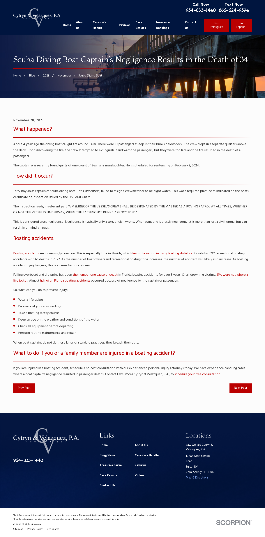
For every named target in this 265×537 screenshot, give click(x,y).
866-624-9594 (234, 10)
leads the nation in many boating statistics (162, 253)
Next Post (240, 388)
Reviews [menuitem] (124, 25)
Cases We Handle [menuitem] (99, 25)
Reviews (140, 465)
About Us (141, 445)
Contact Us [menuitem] (190, 25)
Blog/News (107, 455)
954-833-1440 (201, 10)
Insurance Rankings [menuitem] (163, 25)
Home (104, 445)
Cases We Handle (147, 455)
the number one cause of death (95, 275)
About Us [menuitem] (80, 25)
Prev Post (24, 388)
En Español (241, 25)
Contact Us (107, 485)
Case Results (108, 475)
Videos (139, 475)
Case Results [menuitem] (140, 25)
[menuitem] (18, 529)
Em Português (216, 25)
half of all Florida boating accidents (65, 280)
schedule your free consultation (197, 374)
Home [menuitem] (67, 25)
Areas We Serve (111, 465)
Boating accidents (26, 253)
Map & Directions (197, 477)
